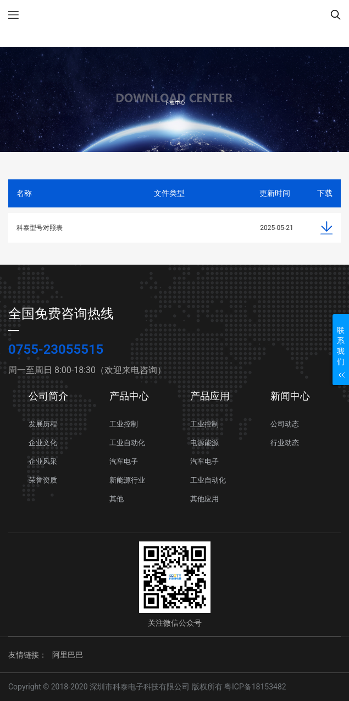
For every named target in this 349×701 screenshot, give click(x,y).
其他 (116, 499)
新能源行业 (127, 480)
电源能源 (204, 443)
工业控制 (123, 424)
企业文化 (43, 443)
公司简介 (48, 396)
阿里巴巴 (67, 654)
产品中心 (129, 396)
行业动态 (284, 443)
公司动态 (284, 424)
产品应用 (210, 396)
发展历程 (43, 424)
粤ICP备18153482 (255, 686)
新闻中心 (290, 396)
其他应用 (204, 499)
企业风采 (43, 461)
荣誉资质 (43, 480)
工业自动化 (127, 443)
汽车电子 (123, 461)
